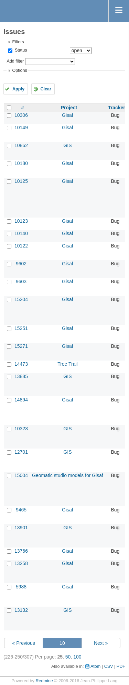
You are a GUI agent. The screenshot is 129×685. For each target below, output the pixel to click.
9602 (21, 263)
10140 (21, 233)
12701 (21, 452)
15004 (21, 475)
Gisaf (67, 115)
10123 (21, 221)
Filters (18, 42)
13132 (21, 610)
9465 (21, 509)
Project (69, 107)
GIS (67, 145)
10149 (21, 127)
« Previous (23, 643)
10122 (21, 245)
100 (77, 657)
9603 (21, 281)
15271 (21, 346)
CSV (108, 666)
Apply (18, 89)
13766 (21, 551)
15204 (21, 299)
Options (19, 70)
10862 (21, 145)
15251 (21, 328)
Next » (101, 643)
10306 (21, 115)
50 (68, 657)
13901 (21, 527)
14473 (21, 364)
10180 (21, 163)
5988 (21, 586)
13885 (21, 376)
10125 (21, 181)
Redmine (44, 680)
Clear (45, 89)
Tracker (116, 107)
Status (20, 50)
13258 (21, 563)
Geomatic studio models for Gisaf (67, 475)
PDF (121, 666)
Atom (95, 666)
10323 (21, 428)
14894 (21, 399)
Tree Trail (67, 364)
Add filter (15, 61)
